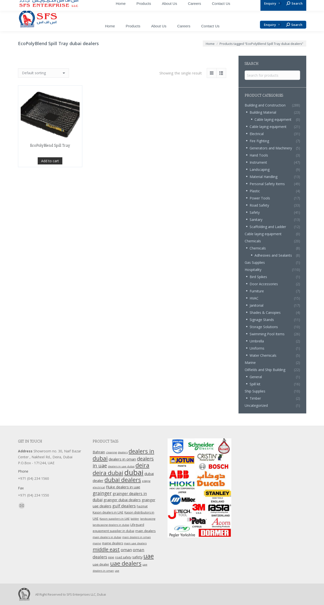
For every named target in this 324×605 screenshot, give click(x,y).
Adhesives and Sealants (273, 255)
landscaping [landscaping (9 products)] (147, 518)
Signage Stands (262, 319)
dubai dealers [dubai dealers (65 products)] (122, 480)
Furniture (257, 291)
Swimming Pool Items (267, 334)
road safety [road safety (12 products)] (123, 557)
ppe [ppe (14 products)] (111, 557)
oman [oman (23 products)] (126, 549)
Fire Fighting (259, 141)
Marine (250, 362)
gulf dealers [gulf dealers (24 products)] (124, 506)
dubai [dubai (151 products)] (133, 472)
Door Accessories (264, 284)
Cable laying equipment (273, 119)
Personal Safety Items (267, 183)
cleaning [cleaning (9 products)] (111, 452)
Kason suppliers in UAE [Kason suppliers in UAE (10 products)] (115, 518)
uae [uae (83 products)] (148, 556)
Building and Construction (265, 105)
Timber (255, 398)
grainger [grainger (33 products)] (102, 493)
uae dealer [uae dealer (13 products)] (101, 564)
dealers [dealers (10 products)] (123, 452)
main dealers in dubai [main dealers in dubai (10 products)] (107, 537)
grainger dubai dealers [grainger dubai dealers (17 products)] (122, 499)
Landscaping (260, 169)
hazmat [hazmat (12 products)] (142, 506)
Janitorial (256, 305)
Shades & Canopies (265, 312)
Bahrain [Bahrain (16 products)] (99, 452)
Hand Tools (259, 155)
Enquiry (272, 25)
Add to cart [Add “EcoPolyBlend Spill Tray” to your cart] (50, 194)
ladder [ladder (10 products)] (135, 518)
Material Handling (263, 176)
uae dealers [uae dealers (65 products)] (125, 563)
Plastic (255, 191)
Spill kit (255, 384)
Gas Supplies (255, 262)
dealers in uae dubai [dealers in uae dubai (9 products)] (121, 466)
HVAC (254, 298)
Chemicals (253, 241)
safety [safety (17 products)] (137, 556)
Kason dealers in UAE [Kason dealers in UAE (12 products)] (108, 512)
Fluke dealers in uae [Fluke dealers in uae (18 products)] (123, 486)
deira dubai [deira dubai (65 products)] (108, 473)
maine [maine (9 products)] (97, 543)
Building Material (263, 112)
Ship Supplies (255, 391)
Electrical (257, 133)
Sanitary (256, 219)
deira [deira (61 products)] (142, 465)
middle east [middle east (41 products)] (106, 549)
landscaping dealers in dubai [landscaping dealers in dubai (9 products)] (111, 525)
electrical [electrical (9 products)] (99, 487)
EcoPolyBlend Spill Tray (50, 179)
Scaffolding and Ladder (268, 226)
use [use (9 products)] (117, 570)
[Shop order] (43, 73)
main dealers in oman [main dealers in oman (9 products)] (136, 537)
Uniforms (257, 348)
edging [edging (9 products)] (146, 481)
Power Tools (260, 198)
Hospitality (253, 269)
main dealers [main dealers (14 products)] (145, 531)
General (256, 376)
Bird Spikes (258, 276)
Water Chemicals (263, 355)
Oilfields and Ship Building (265, 369)
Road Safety (259, 205)
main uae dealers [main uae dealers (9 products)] (135, 543)
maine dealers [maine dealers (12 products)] (112, 543)
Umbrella (257, 341)
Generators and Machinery (271, 148)
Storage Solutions (264, 326)
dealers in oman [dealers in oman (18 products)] (122, 459)
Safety (255, 212)
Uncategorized (256, 405)
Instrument (258, 162)
